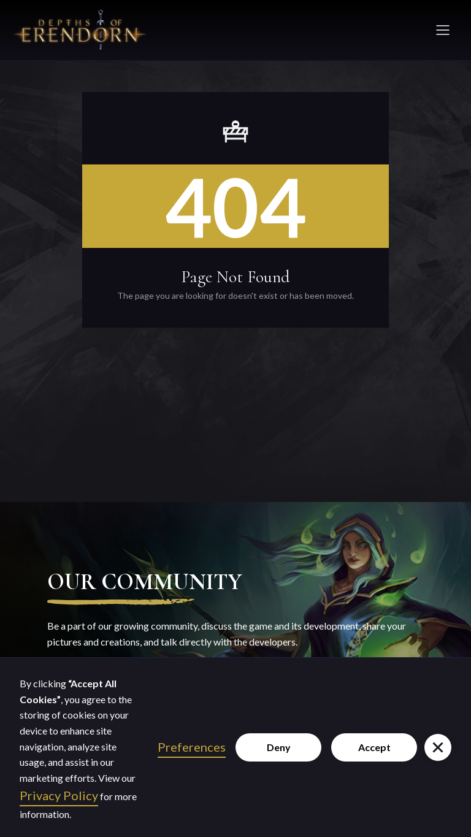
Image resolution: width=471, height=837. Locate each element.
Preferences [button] (192, 746)
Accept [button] (374, 747)
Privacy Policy (59, 795)
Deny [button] (279, 747)
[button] (437, 747)
